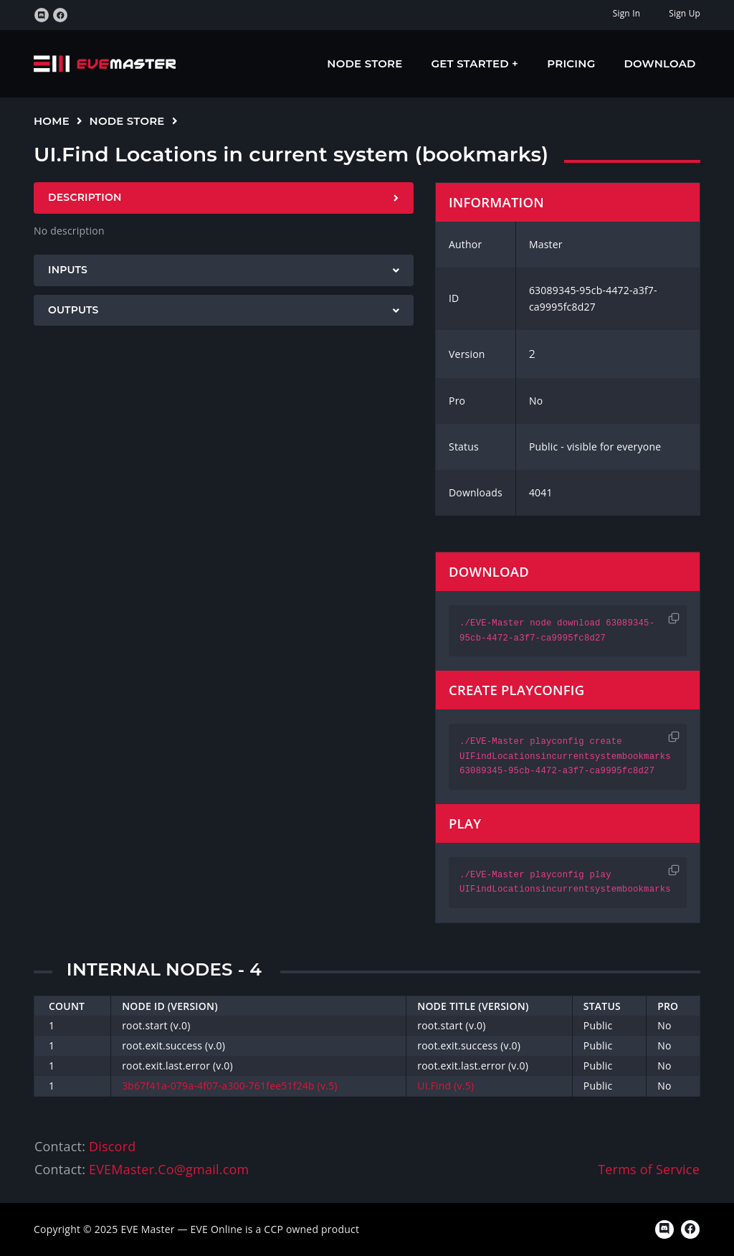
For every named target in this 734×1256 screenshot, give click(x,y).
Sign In (626, 13)
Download (660, 63)
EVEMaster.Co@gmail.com (169, 1169)
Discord (112, 1146)
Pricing (571, 63)
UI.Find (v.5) (445, 1085)
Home (52, 121)
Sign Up (684, 13)
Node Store (364, 63)
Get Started (472, 63)
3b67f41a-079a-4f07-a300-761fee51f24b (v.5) (230, 1085)
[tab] (224, 198)
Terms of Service (649, 1169)
